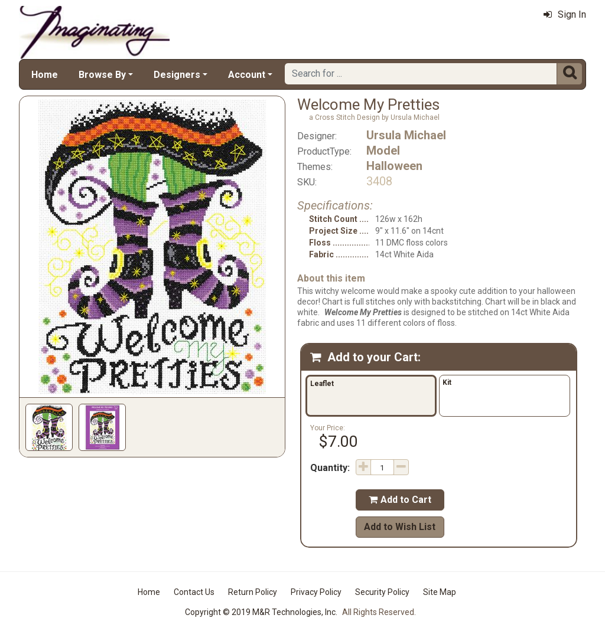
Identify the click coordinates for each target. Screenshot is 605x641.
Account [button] (246, 74)
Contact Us (194, 592)
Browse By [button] (102, 74)
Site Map (439, 592)
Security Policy (382, 592)
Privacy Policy (316, 592)
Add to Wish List (399, 526)
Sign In (565, 14)
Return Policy (252, 592)
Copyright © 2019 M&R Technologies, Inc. (261, 612)
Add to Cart (400, 499)
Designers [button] (177, 74)
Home (44, 74)
